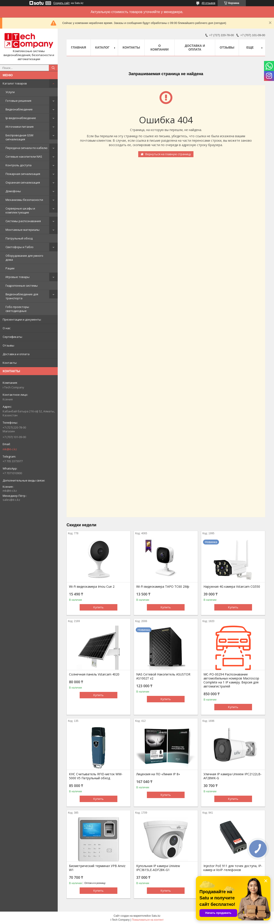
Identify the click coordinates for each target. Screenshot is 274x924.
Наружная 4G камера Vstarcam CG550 (231, 587)
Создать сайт (61, 3)
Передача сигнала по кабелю (26, 148)
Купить (98, 607)
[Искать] (53, 68)
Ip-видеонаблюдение (21, 118)
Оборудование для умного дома (24, 258)
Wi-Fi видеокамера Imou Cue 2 (91, 587)
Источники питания (20, 127)
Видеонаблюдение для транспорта (22, 296)
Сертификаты (12, 337)
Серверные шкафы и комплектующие (20, 210)
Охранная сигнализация (23, 182)
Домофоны (13, 191)
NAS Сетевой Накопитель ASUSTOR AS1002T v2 (163, 676)
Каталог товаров (15, 83)
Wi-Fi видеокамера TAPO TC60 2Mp (162, 587)
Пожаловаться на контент (148, 919)
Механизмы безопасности (24, 200)
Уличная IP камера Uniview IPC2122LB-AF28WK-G (232, 776)
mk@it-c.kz (10, 449)
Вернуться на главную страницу (168, 154)
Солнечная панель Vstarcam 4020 (94, 674)
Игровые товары (18, 277)
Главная (78, 47)
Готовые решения (18, 101)
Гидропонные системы (22, 286)
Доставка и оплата (16, 354)
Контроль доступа (19, 165)
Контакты (10, 363)
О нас (6, 328)
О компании (159, 47)
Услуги (10, 92)
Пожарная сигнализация (23, 174)
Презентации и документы (22, 319)
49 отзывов (208, 3)
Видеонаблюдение (19, 109)
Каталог (102, 47)
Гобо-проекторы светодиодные (17, 309)
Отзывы (8, 345)
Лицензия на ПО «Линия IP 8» (158, 774)
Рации (10, 268)
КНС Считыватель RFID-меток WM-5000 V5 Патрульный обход (95, 776)
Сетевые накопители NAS (24, 157)
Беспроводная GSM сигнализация (19, 137)
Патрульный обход (19, 238)
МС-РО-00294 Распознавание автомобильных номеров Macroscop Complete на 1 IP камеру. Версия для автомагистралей (231, 680)
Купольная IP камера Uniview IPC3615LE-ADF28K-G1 (158, 868)
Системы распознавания (23, 221)
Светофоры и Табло (20, 247)
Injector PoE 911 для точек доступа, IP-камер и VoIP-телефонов (232, 868)
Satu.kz (156, 915)
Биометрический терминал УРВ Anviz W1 (97, 868)
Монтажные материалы (22, 230)
